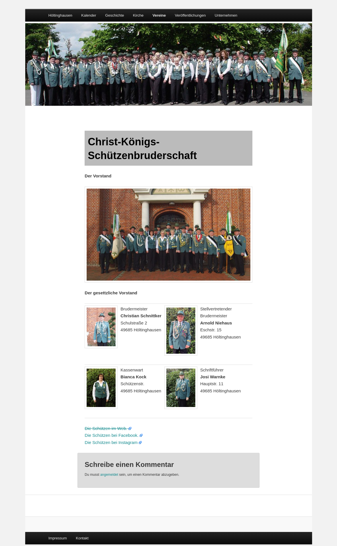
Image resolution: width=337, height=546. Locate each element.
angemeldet (109, 475)
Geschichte (114, 15)
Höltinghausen (60, 15)
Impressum (57, 538)
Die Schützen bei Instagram (111, 442)
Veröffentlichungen (190, 15)
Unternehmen (226, 15)
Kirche (138, 15)
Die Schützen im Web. (106, 428)
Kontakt (82, 538)
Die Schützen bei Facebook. (112, 435)
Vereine (159, 15)
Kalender (88, 15)
